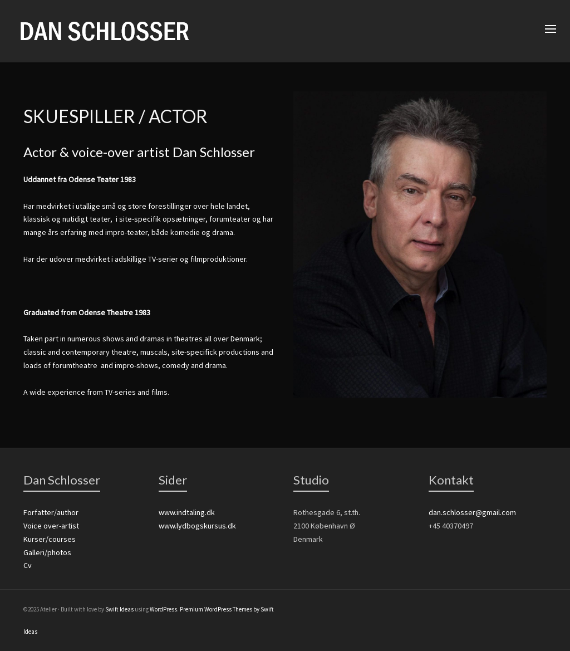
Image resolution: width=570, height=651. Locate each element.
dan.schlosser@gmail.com (472, 512)
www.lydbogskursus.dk (197, 526)
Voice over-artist (51, 526)
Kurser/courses (49, 539)
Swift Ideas (119, 609)
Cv (27, 565)
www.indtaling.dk (187, 512)
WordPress (163, 609)
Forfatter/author (50, 512)
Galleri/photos (47, 552)
